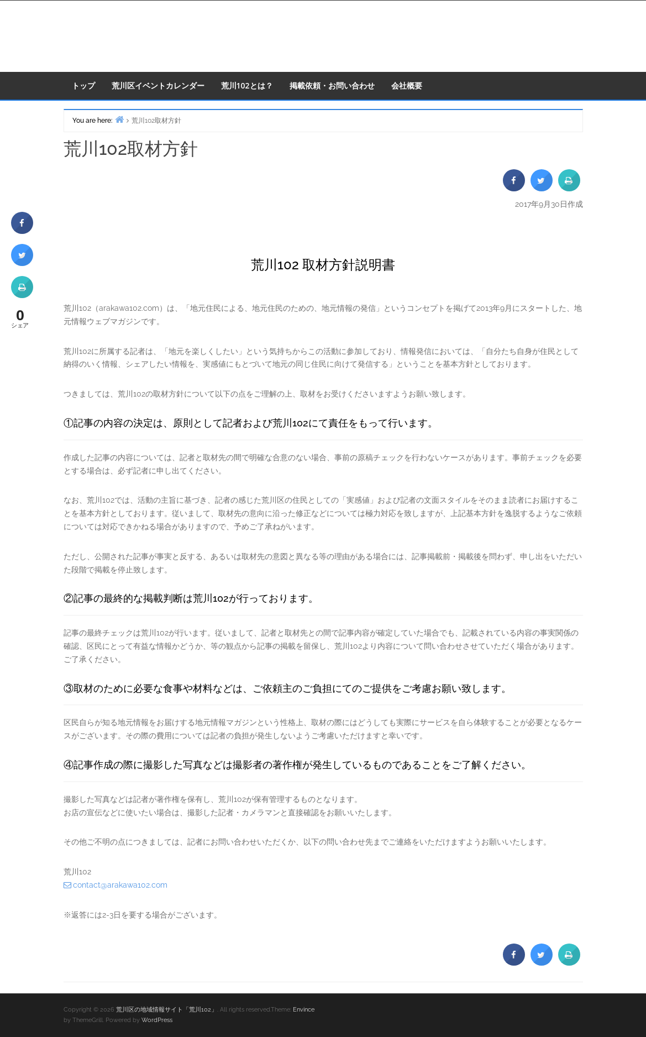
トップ (83, 85)
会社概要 (406, 85)
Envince (303, 1009)
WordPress (156, 1020)
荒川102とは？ (247, 85)
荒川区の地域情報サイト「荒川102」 (166, 1009)
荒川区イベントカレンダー (158, 85)
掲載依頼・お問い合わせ (332, 85)
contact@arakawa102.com (120, 884)
